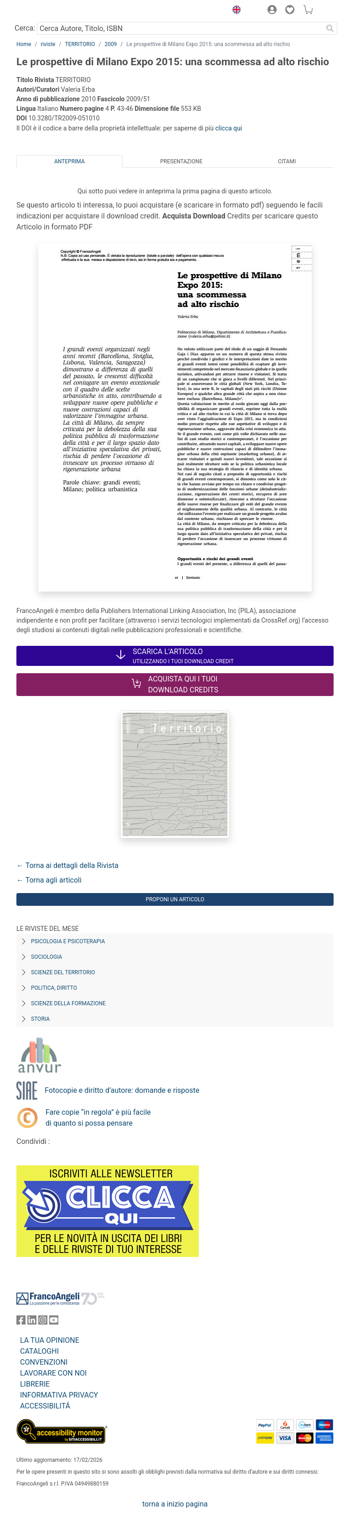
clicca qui (228, 128)
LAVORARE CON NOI (53, 1373)
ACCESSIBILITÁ (45, 1406)
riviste (48, 44)
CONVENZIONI (43, 1362)
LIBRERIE (35, 1384)
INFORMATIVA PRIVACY (59, 1395)
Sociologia (46, 957)
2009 (110, 44)
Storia (40, 1019)
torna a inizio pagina (174, 1504)
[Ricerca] (330, 28)
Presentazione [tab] (181, 161)
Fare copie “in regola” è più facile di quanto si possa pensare (98, 1117)
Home (23, 44)
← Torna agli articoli (49, 880)
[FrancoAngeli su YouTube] (53, 1322)
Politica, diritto (54, 988)
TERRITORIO (80, 44)
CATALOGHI (39, 1351)
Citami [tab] (287, 161)
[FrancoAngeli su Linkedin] (31, 1322)
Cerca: (25, 28)
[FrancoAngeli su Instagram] (42, 1322)
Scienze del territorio (63, 972)
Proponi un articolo (175, 899)
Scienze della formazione (68, 1003)
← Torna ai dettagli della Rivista (67, 865)
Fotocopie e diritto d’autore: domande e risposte (122, 1090)
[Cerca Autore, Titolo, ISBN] (180, 28)
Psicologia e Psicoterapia (68, 941)
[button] (234, 11)
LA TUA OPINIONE (49, 1340)
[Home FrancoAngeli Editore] (47, 11)
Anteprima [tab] (69, 161)
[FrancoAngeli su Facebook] (21, 1322)
